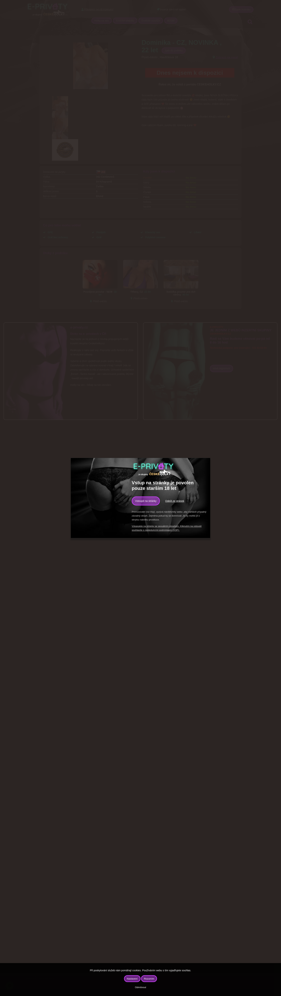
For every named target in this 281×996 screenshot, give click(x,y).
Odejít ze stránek (174, 501)
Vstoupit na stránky (145, 501)
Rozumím (149, 978)
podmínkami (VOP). (169, 530)
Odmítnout (140, 987)
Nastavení (132, 978)
